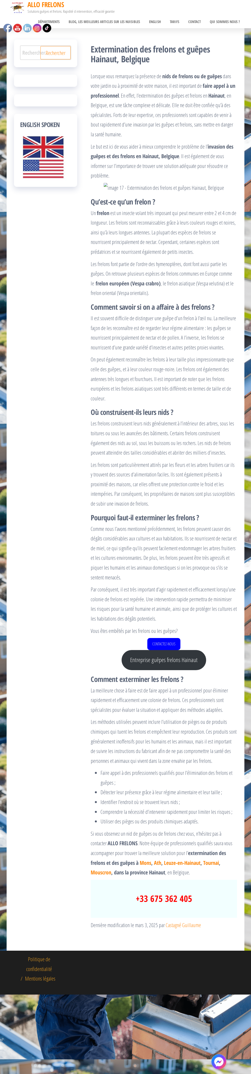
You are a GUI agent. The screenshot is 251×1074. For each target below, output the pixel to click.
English (161, 22)
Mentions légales (40, 1057)
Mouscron (101, 951)
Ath (157, 942)
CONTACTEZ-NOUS (164, 723)
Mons (145, 942)
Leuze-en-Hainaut (182, 942)
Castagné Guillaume (183, 1004)
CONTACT (197, 22)
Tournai (211, 942)
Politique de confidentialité (39, 1043)
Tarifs (178, 22)
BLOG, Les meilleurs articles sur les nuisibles (111, 22)
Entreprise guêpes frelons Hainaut (164, 739)
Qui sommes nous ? (226, 22)
